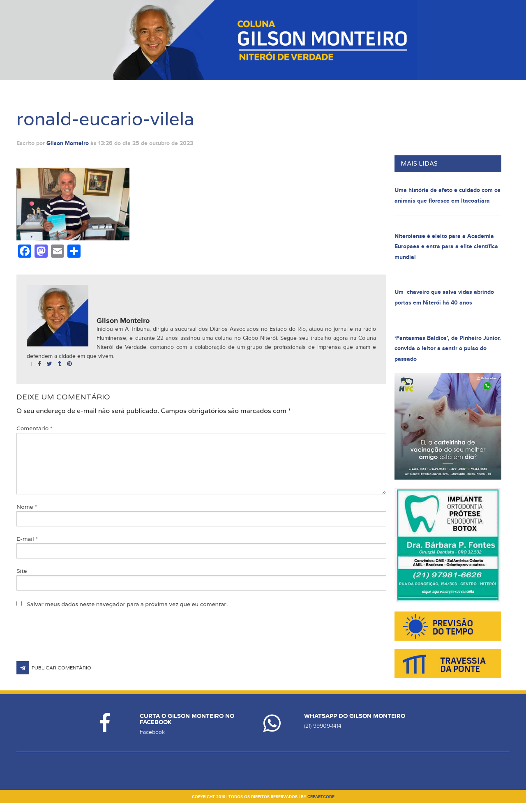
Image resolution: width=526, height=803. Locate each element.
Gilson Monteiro (67, 143)
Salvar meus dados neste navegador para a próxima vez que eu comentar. (127, 604)
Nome (26, 506)
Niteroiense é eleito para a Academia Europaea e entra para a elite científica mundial (446, 247)
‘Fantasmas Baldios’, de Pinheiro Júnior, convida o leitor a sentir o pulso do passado (447, 348)
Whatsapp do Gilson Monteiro (354, 716)
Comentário (34, 428)
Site (21, 571)
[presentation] (78, 641)
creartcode (321, 796)
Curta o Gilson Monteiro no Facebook (187, 719)
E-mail (27, 538)
